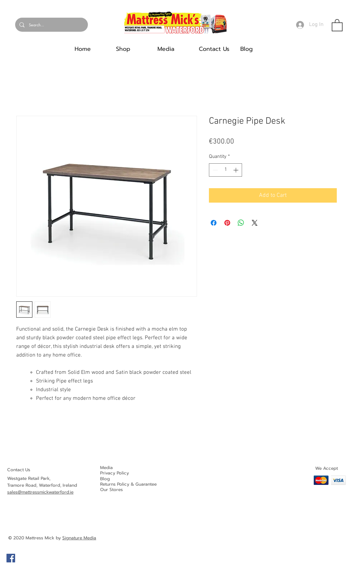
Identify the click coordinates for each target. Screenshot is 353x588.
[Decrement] (214, 170)
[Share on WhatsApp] (241, 222)
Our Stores (111, 489)
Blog (105, 479)
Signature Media (79, 538)
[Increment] (236, 170)
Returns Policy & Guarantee (128, 484)
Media (106, 467)
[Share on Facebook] (213, 222)
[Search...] (51, 25)
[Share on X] (254, 222)
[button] (337, 24)
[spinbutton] (225, 170)
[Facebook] (10, 558)
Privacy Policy (114, 473)
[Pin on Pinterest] (227, 222)
